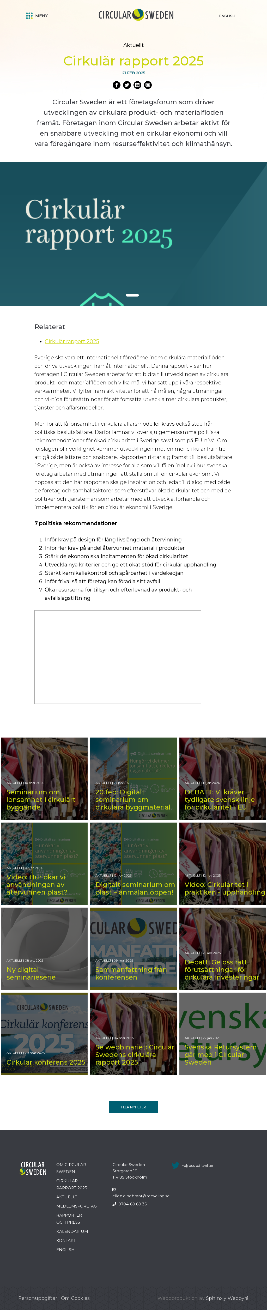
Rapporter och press (69, 1219)
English (65, 1249)
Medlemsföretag (76, 1206)
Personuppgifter (37, 1298)
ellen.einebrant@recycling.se (141, 1193)
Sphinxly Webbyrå (227, 1298)
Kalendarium (72, 1231)
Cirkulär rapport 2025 (72, 341)
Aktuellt (66, 1196)
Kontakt (66, 1240)
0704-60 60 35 (129, 1204)
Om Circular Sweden (71, 1168)
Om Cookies (75, 1298)
